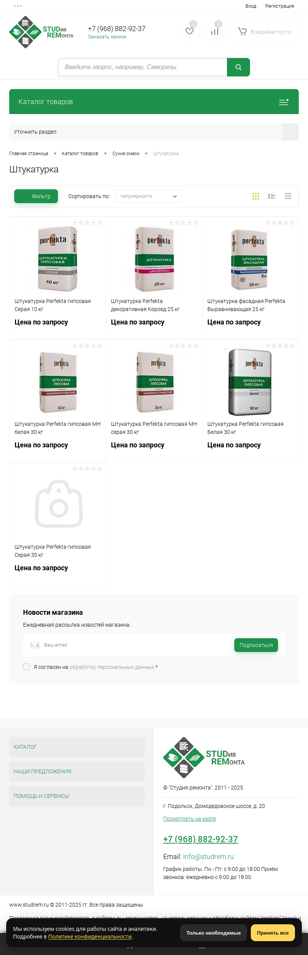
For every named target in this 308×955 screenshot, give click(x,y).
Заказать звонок (107, 37)
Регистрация (279, 6)
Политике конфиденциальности (89, 936)
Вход (250, 6)
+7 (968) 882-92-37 (117, 29)
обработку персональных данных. (113, 667)
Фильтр (36, 196)
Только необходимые (213, 933)
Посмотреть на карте (189, 819)
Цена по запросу (58, 326)
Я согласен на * (96, 667)
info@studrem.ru (208, 856)
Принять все (273, 933)
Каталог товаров (154, 101)
